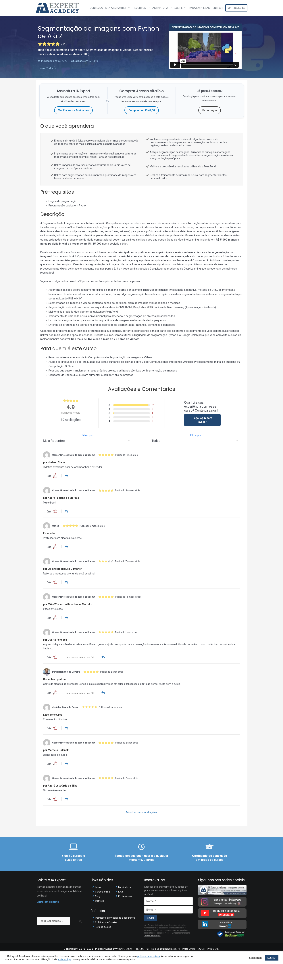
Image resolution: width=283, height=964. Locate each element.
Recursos (139, 7)
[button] (55, 475)
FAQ (120, 890)
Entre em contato (48, 901)
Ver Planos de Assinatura (73, 110)
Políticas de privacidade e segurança (117, 917)
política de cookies (148, 956)
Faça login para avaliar (202, 419)
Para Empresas (199, 7)
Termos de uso (104, 926)
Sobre (178, 7)
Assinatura (160, 7)
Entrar (218, 7)
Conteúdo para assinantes (108, 7)
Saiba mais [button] (255, 957)
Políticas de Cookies (107, 921)
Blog (97, 895)
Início (98, 886)
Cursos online (103, 890)
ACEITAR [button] (271, 957)
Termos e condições (152, 935)
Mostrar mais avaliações (141, 811)
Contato (100, 899)
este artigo (64, 959)
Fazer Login (209, 110)
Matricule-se (236, 7)
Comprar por (141, 110)
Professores (125, 895)
